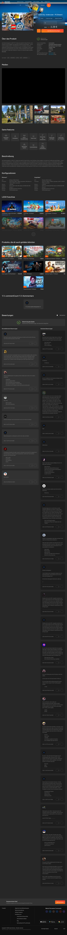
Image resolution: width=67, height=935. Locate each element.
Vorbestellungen (28, 1)
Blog (42, 1)
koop (21, 57)
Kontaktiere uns (18, 914)
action (17, 57)
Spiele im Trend (20, 1)
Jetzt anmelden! (60, 902)
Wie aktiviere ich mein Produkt (55, 45)
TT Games (51, 48)
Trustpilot (4, 908)
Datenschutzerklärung (19, 910)
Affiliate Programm (19, 912)
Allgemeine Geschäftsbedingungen (22, 908)
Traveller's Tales (52, 47)
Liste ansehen (51, 43)
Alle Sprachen (61, 315)
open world (13, 57)
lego (8, 57)
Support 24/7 (47, 1)
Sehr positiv (51, 53)
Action (50, 51)
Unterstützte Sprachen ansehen (55, 44)
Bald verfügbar (36, 1)
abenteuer (25, 57)
